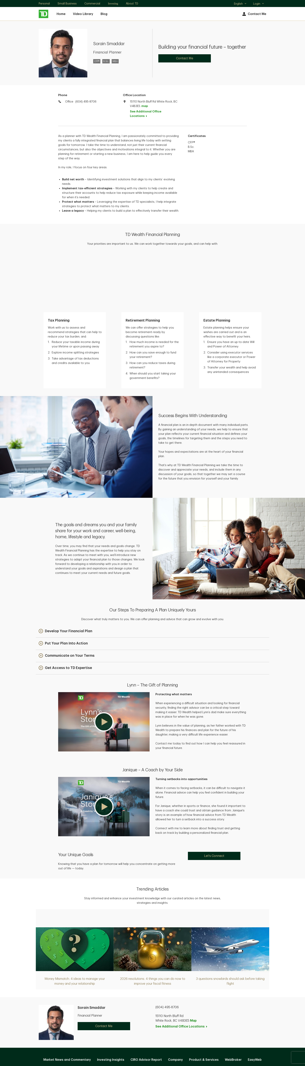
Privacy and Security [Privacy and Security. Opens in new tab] (132, 1023)
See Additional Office (145, 113)
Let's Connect (214, 798)
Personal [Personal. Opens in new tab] (44, 3)
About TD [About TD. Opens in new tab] (132, 3)
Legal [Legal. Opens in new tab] (158, 1023)
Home (61, 14)
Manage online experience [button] (152, 1010)
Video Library (83, 14)
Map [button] (193, 962)
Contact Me (253, 14)
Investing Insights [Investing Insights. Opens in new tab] (110, 1002)
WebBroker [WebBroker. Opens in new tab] (233, 1002)
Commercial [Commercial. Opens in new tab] (92, 3)
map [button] (144, 106)
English (240, 4)
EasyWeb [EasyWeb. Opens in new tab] (255, 1002)
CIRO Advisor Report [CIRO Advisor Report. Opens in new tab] (146, 1002)
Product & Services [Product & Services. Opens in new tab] (204, 1002)
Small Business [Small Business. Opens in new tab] (67, 3)
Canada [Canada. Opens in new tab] (152, 1048)
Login (258, 3)
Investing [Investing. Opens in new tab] (113, 3)
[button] (65, 573)
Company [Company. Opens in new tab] (175, 1002)
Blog (104, 14)
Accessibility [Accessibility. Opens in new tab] (178, 1023)
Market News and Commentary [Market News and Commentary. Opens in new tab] (67, 1002)
